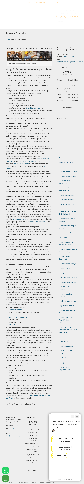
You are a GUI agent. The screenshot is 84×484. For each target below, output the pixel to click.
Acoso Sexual (65, 268)
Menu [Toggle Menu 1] (9, 26)
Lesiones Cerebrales (67, 200)
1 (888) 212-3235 (51, 2)
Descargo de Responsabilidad (64, 368)
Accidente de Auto (15, 315)
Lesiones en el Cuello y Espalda (67, 205)
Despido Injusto (66, 273)
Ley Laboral (63, 238)
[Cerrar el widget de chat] (77, 416)
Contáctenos (63, 341)
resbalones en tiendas (21, 164)
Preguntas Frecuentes (66, 306)
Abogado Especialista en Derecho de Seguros (68, 250)
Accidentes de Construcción (64, 257)
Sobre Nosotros (66, 358)
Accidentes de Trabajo (68, 264)
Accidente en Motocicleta (18, 317)
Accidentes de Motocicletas (64, 182)
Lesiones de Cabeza (67, 195)
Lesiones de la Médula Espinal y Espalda (67, 212)
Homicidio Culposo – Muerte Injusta (67, 189)
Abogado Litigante (67, 346)
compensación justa (19, 219)
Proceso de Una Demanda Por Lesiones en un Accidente (68, 329)
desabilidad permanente (34, 108)
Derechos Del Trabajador (64, 288)
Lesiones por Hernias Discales (67, 220)
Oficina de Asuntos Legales (66, 352)
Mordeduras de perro (16, 325)
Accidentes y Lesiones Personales (67, 311)
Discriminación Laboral (68, 282)
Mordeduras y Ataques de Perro (67, 227)
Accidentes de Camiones (69, 176)
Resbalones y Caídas (68, 233)
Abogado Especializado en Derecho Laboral (67, 243)
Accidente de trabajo (16, 310)
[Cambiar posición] (72, 416)
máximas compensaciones (37, 222)
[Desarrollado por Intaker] (66, 479)
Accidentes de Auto (67, 167)
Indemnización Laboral (68, 301)
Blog (62, 362)
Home (8, 39)
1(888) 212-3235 (67, 16)
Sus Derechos (65, 337)
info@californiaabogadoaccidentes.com (42, 5)
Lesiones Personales (66, 162)
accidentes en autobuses (28, 161)
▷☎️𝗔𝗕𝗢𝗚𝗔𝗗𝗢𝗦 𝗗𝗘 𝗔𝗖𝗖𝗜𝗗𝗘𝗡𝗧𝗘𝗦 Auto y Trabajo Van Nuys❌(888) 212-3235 (44, 15)
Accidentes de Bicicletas (69, 171)
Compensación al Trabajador (65, 295)
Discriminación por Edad (69, 278)
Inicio (61, 158)
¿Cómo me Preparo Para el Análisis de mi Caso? (66, 320)
